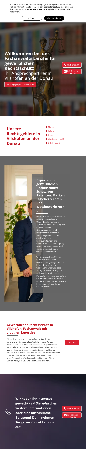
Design (51, 135)
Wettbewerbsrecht (56, 139)
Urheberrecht (54, 143)
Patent (51, 131)
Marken (51, 127)
